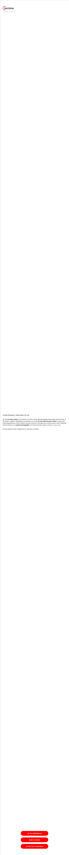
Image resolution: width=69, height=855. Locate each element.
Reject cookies (34, 840)
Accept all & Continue (34, 846)
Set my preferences (34, 833)
